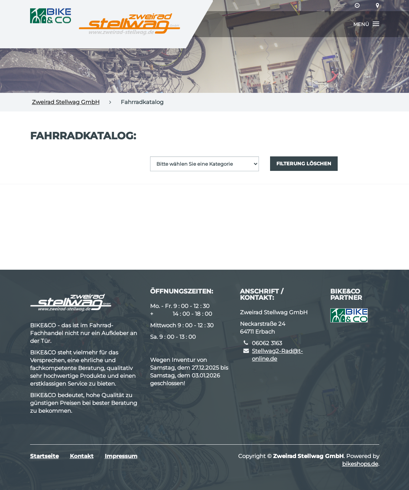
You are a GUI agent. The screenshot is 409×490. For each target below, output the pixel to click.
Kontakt (82, 456)
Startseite (44, 456)
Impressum (121, 456)
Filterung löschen (303, 163)
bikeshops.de (360, 463)
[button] (366, 24)
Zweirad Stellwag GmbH (66, 102)
